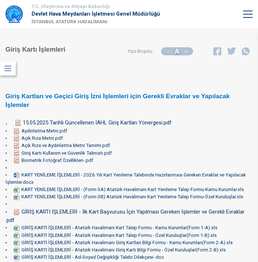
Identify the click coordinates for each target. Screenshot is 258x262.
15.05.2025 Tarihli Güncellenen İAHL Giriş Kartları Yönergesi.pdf (93, 122)
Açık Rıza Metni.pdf (38, 138)
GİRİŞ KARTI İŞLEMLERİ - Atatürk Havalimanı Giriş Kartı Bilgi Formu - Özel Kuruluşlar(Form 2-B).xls (120, 250)
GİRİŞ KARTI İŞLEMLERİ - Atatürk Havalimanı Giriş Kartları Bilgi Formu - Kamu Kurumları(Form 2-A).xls (123, 242)
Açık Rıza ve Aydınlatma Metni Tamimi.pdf (62, 145)
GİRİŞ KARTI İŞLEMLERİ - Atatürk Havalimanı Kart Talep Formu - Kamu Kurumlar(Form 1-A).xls (115, 227)
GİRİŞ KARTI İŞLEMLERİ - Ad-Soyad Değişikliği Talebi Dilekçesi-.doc (89, 257)
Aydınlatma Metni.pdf (40, 131)
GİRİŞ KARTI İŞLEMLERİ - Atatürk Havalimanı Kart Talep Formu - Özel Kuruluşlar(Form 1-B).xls (115, 235)
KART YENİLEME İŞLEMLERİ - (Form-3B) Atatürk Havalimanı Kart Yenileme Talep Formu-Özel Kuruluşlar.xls (128, 196)
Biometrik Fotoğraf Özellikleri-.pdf (53, 160)
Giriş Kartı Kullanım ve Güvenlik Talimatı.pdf (63, 153)
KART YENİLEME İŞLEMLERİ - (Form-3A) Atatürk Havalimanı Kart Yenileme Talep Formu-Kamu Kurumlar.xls (129, 189)
